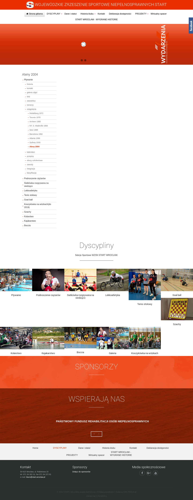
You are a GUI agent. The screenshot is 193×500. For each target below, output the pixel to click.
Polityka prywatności (105, 492)
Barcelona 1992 (36, 134)
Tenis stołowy (30, 195)
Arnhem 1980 (35, 122)
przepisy (30, 156)
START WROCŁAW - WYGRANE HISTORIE (96, 19)
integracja (31, 169)
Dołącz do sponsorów (81, 472)
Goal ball (28, 200)
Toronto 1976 (34, 117)
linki (28, 97)
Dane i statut (70, 14)
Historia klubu (87, 14)
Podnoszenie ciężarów (35, 178)
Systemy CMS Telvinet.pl (126, 492)
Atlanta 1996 (34, 138)
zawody (30, 164)
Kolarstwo (29, 216)
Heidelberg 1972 (36, 113)
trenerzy (30, 105)
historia (30, 84)
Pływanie (28, 80)
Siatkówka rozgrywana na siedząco (36, 184)
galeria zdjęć (32, 92)
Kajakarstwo (30, 221)
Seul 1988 (33, 130)
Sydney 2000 (34, 142)
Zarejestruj (102, 496)
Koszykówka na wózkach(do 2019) (37, 205)
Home (35, 448)
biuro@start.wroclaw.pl (35, 477)
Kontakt (101, 14)
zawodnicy (31, 101)
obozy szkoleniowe (35, 160)
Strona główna (34, 14)
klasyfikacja (31, 173)
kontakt (30, 88)
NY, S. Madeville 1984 (38, 126)
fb (191, 25)
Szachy (27, 212)
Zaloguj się (90, 496)
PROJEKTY (140, 14)
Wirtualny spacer (159, 14)
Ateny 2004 (34, 147)
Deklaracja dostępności (120, 14)
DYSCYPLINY (53, 14)
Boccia (27, 225)
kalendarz (31, 152)
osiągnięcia (31, 109)
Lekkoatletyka (30, 190)
